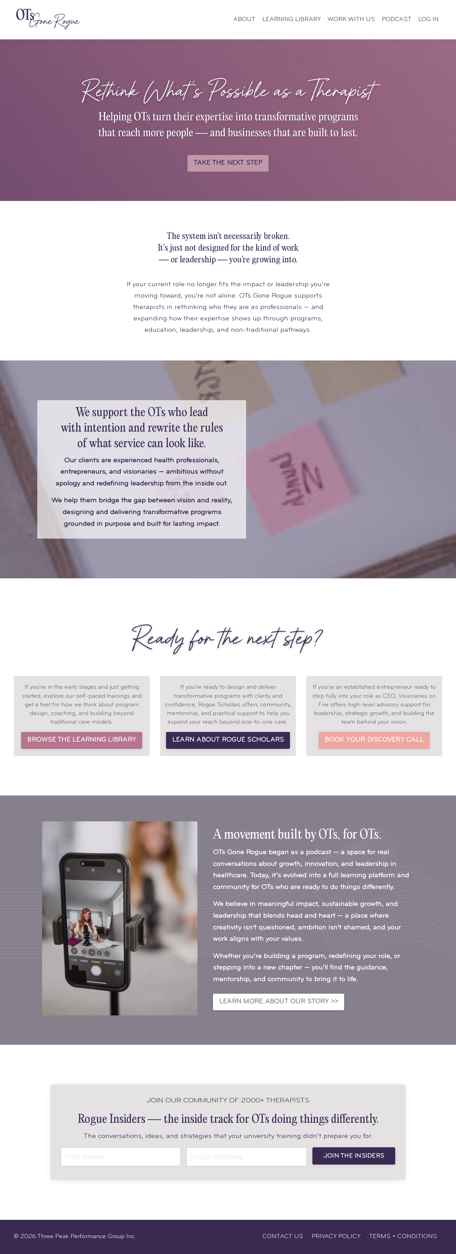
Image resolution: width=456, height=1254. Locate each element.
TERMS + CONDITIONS (403, 1236)
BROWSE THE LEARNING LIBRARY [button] (81, 740)
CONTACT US (282, 1236)
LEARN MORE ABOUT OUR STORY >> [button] (278, 1002)
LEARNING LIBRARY (290, 19)
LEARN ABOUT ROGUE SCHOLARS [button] (228, 740)
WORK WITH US (350, 19)
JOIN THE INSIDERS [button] (353, 1156)
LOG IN (428, 19)
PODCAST (396, 19)
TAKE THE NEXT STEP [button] (228, 163)
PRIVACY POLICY (336, 1236)
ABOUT (242, 19)
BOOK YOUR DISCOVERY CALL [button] (374, 740)
